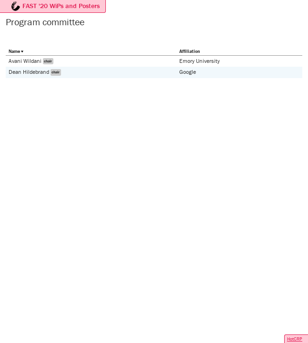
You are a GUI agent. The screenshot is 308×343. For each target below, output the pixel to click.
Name (14, 51)
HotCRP (294, 339)
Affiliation (189, 51)
